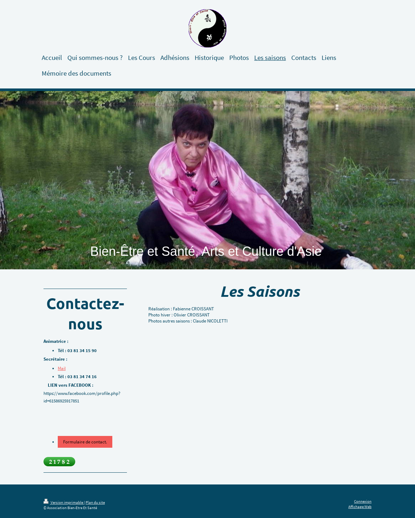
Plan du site (95, 502)
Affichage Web (360, 506)
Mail (62, 368)
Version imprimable (63, 502)
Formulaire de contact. (85, 442)
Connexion (363, 501)
